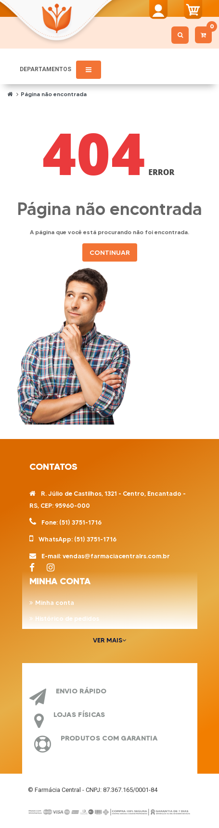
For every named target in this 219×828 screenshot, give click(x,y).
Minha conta (54, 602)
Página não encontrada (54, 94)
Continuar (110, 252)
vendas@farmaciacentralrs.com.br (116, 556)
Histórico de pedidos (67, 618)
